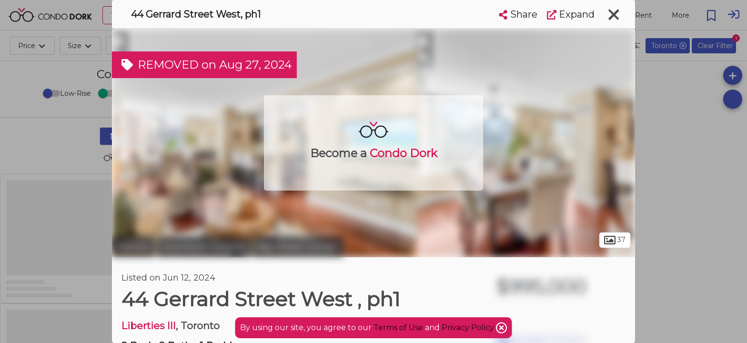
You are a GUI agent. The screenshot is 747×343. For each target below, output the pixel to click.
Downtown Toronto (203, 247)
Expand (571, 14)
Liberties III (148, 326)
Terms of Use (398, 327)
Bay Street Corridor (298, 247)
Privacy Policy (469, 327)
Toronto (133, 247)
